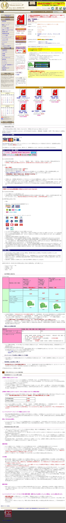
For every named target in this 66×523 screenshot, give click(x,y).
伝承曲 (3, 53)
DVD (3, 44)
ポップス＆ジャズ (6, 57)
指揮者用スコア (5, 68)
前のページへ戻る (5, 506)
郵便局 (9, 352)
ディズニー (4, 61)
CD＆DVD (7, 19)
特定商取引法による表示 (23, 508)
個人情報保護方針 (34, 508)
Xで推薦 (17, 74)
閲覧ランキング (5, 24)
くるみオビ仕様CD (6, 46)
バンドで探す (5, 35)
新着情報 (4, 21)
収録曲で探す (5, 31)
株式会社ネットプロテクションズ (23, 171)
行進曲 (3, 55)
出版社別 (4, 69)
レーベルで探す (5, 28)
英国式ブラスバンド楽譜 (42, 41)
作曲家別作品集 (5, 33)
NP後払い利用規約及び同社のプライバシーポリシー (17, 172)
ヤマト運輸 (10, 351)
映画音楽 (4, 59)
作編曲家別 (4, 50)
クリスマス (4, 42)
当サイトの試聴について (8, 520)
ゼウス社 (5, 143)
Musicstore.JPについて (43, 508)
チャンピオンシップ (6, 37)
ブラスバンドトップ (7, 16)
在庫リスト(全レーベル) (7, 29)
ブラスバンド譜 (7, 48)
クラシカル (4, 51)
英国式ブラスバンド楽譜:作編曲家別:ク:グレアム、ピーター (49, 43)
